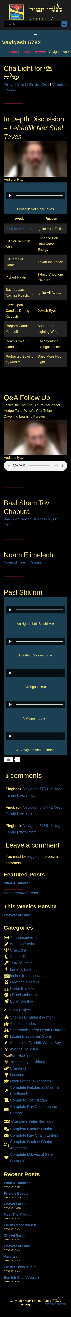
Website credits (55, 1304)
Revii (45, 84)
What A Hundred (17, 883)
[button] (35, 34)
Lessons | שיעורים (33, 51)
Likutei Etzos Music (19, 1267)
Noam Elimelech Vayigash (23, 562)
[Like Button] (8, 759)
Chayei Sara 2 (15, 1204)
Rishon (9, 84)
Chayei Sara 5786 (17, 915)
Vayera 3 (10, 1256)
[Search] (64, 24)
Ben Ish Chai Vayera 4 (21, 1277)
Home (12, 51)
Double (11, 90)
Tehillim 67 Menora (19, 228)
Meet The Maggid (17, 1214)
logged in (35, 856)
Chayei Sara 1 (14, 1235)
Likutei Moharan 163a (20, 1225)
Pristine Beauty (16, 1193)
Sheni (21, 84)
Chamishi (59, 84)
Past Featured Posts (21, 893)
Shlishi (34, 84)
